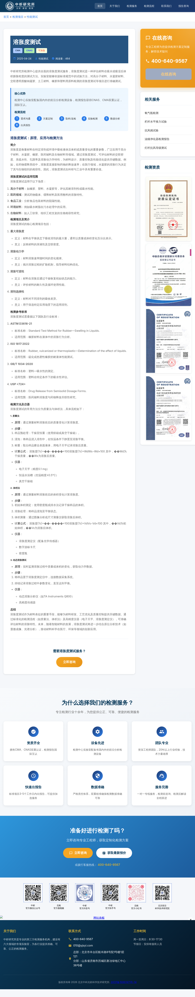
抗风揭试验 (151, 130)
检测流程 (149, 6)
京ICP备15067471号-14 (124, 989)
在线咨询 (168, 74)
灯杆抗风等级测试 (156, 147)
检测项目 (17, 16)
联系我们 (166, 6)
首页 (100, 6)
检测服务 (132, 6)
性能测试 (32, 16)
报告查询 (183, 6)
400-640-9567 (109, 864)
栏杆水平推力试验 (156, 121)
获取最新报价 (114, 853)
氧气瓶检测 (151, 113)
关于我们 (114, 6)
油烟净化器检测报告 (157, 139)
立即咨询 (69, 662)
